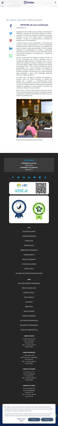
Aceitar (34, 419)
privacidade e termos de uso (25, 410)
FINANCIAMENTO (29, 255)
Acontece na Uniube (21, 20)
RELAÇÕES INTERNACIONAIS (29, 325)
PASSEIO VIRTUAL (29, 292)
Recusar (47, 419)
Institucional (13, 20)
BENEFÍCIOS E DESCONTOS (29, 250)
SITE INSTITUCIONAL (29, 231)
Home (7, 20)
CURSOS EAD (29, 241)
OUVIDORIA (28, 302)
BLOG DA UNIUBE (29, 311)
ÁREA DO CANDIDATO (29, 259)
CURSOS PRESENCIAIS (29, 236)
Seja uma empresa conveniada (29, 283)
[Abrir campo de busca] (55, 2)
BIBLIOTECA (29, 306)
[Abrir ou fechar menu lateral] (2, 3)
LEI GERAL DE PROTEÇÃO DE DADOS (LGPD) (29, 273)
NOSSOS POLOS (29, 245)
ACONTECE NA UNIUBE (29, 264)
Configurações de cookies (21, 419)
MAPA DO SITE (28, 269)
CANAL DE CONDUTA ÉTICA (28, 330)
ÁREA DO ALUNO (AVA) (29, 288)
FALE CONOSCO (29, 297)
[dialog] (29, 414)
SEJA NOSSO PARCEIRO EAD (29, 320)
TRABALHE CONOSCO (29, 316)
